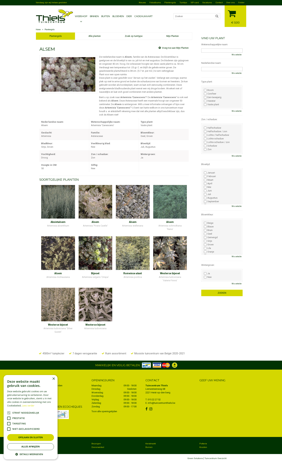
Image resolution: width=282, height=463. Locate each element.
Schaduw (210, 146)
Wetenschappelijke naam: (214, 44)
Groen (209, 244)
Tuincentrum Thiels (156, 385)
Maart (208, 180)
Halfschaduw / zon (215, 131)
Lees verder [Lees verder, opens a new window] (28, 405)
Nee (208, 277)
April (208, 183)
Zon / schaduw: (209, 119)
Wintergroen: (208, 265)
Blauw (209, 226)
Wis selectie (237, 55)
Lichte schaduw (214, 138)
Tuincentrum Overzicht (215, 458)
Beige (208, 223)
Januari (209, 173)
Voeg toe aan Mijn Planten (175, 48)
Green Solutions (195, 458)
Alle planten (94, 36)
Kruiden (203, 447)
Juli (207, 194)
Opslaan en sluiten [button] (30, 437)
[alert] (31, 417)
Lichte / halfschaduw (216, 135)
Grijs (208, 241)
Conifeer (210, 93)
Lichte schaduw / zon (217, 142)
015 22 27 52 (154, 399)
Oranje (209, 252)
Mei (207, 187)
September (211, 201)
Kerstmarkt (150, 444)
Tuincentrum (44, 444)
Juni (208, 190)
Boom (209, 90)
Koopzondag (44, 447)
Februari (210, 176)
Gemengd (211, 237)
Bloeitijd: (205, 164)
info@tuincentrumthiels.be (161, 403)
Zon (208, 149)
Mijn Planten (172, 36)
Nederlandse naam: (211, 63)
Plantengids (55, 36)
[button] (30, 454)
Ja (207, 273)
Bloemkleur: (207, 214)
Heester (209, 101)
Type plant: (207, 81)
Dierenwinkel (98, 447)
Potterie (203, 444)
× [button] (53, 379)
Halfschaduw (212, 128)
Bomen (149, 447)
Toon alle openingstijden (104, 411)
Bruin (208, 230)
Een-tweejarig (212, 97)
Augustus (210, 198)
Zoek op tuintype (133, 36)
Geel (208, 234)
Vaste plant (211, 104)
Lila (207, 248)
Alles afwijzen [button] (30, 446)
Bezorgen (96, 444)
